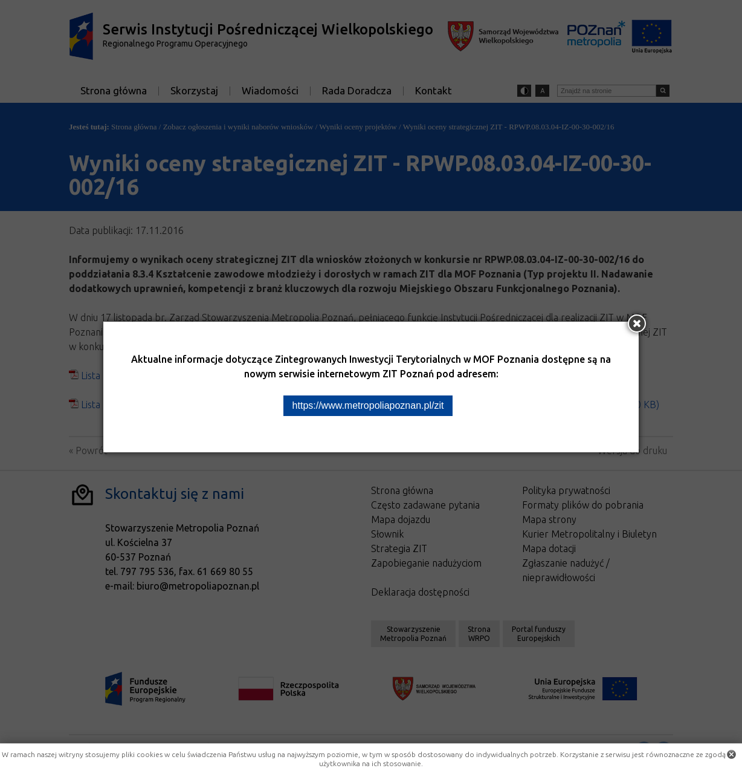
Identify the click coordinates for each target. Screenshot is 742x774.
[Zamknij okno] (637, 323)
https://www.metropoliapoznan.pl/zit (368, 405)
